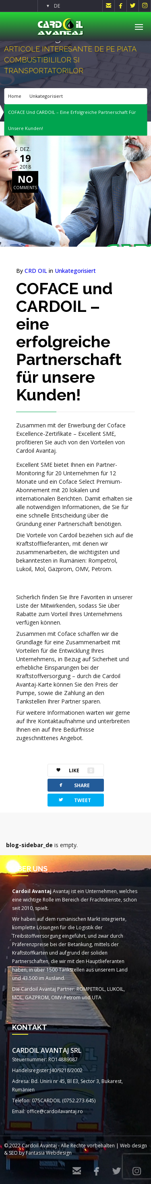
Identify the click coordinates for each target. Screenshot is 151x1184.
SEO (13, 1152)
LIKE (71, 770)
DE (57, 5)
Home (14, 96)
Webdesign (59, 1152)
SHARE (74, 785)
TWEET (74, 800)
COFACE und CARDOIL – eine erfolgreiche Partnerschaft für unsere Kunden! (69, 341)
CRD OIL (36, 270)
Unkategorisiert (46, 96)
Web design (133, 1145)
